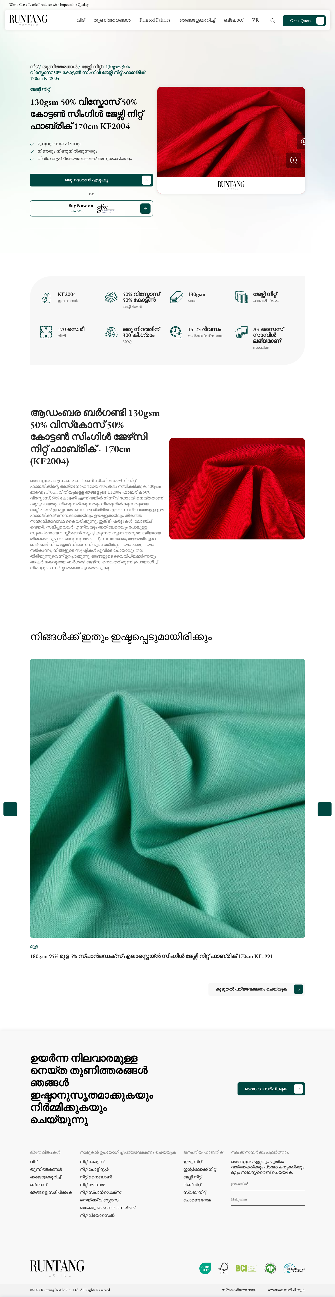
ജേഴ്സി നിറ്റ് (91, 67)
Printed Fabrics (155, 20)
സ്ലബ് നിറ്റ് (194, 1192)
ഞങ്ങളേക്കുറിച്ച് (197, 20)
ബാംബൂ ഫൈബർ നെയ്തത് (107, 1207)
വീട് (80, 20)
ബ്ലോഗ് (233, 20)
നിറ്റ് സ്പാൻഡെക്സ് (100, 1192)
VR (255, 20)
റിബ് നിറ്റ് (192, 1184)
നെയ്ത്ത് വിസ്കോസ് (99, 1200)
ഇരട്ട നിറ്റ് (192, 1161)
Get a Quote (301, 20)
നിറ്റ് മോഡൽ (92, 1184)
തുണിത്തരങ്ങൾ (112, 20)
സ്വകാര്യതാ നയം (239, 1289)
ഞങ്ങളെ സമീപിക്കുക (266, 1088)
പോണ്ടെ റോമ (197, 1200)
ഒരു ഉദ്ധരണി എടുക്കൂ (86, 180)
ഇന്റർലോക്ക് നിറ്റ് (199, 1169)
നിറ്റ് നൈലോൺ (96, 1177)
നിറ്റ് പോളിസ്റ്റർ (94, 1169)
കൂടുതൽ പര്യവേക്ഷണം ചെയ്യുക (251, 989)
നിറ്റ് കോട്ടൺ (92, 1161)
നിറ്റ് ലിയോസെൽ (97, 1215)
